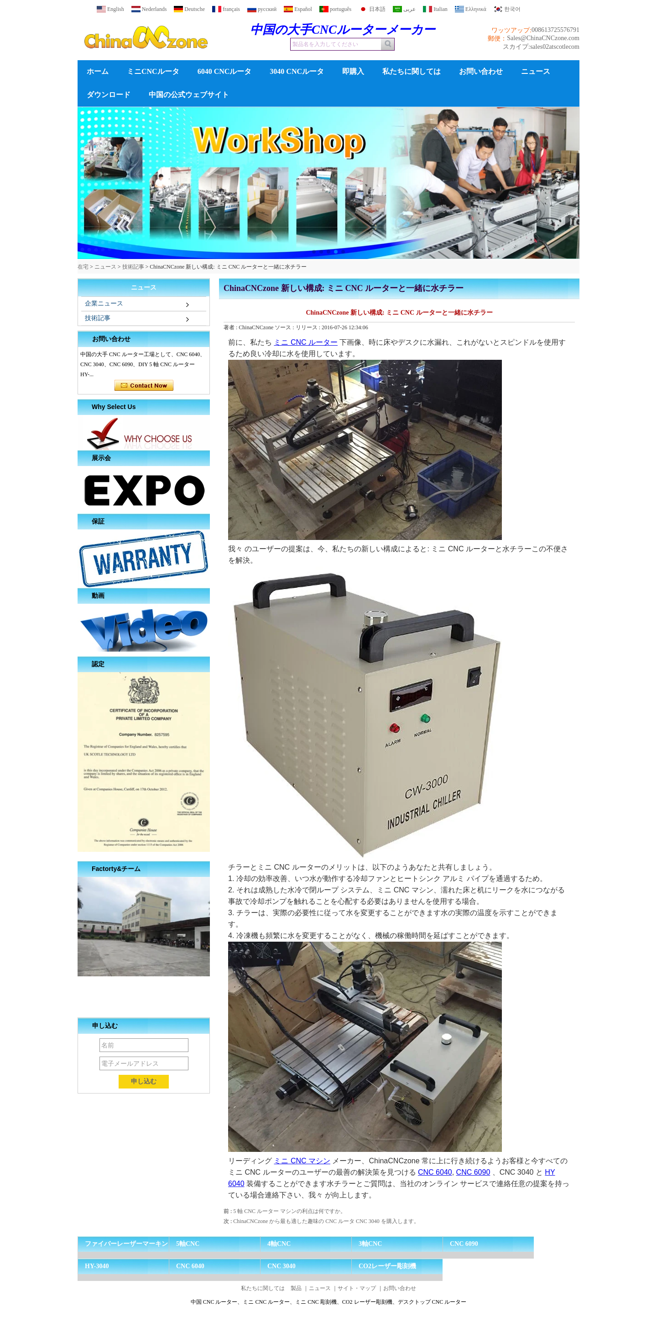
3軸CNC (370, 1243)
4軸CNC (279, 1243)
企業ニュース (104, 303)
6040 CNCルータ (225, 71)
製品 (296, 1288)
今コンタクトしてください (144, 386)
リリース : (309, 327)
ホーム (98, 71)
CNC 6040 (435, 1172)
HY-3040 (97, 1266)
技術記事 (133, 267)
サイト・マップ (357, 1288)
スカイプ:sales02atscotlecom (541, 46)
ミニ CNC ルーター (306, 342)
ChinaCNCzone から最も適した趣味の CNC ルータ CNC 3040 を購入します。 (326, 1221)
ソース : (285, 327)
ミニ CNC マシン (302, 1161)
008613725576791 (555, 29)
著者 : (231, 327)
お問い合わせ (481, 71)
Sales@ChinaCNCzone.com (543, 38)
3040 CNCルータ (297, 71)
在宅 (83, 267)
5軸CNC (187, 1243)
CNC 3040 (281, 1266)
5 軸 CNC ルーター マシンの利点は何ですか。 (289, 1211)
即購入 (353, 71)
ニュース (535, 71)
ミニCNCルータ (153, 71)
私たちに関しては (411, 71)
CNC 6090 (473, 1172)
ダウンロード (108, 94)
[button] (314, 252)
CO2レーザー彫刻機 (387, 1266)
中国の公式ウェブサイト (189, 94)
